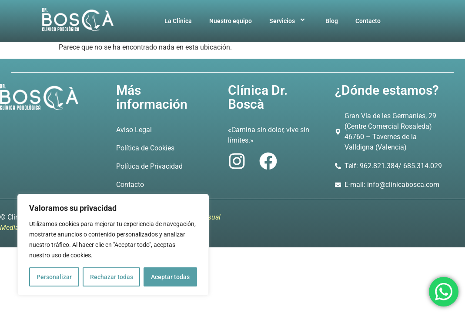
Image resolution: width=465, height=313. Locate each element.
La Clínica (178, 20)
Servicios (288, 21)
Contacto (368, 20)
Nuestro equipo (230, 20)
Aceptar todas (170, 276)
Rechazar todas (111, 276)
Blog (331, 20)
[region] (113, 245)
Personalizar (54, 276)
